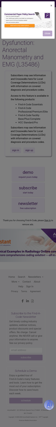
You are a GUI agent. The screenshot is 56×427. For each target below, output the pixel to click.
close (47, 33)
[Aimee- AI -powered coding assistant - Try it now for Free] (49, 405)
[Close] (51, 5)
